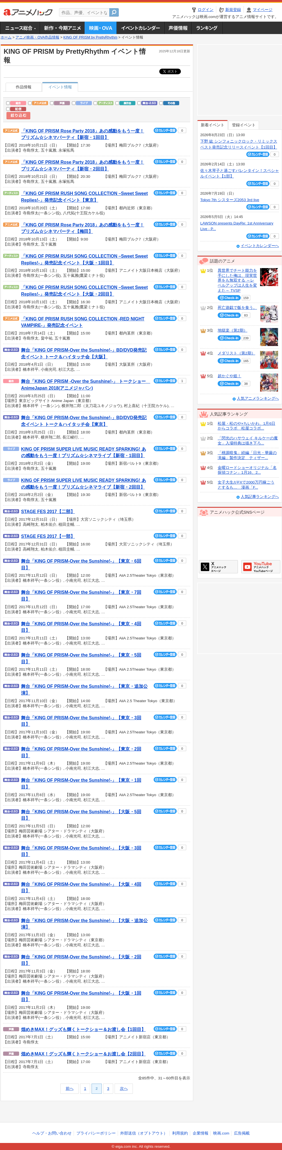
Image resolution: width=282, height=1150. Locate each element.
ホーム (6, 37)
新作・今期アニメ (62, 28)
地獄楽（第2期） (232, 330)
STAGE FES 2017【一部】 (48, 536)
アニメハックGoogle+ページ (260, 566)
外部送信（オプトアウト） (143, 1133)
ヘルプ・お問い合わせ (52, 1133)
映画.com (221, 1133)
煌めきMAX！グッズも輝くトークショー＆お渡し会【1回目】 (83, 1029)
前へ (70, 1088)
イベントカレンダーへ (260, 246)
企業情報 (200, 1133)
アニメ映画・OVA (101, 28)
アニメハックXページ (218, 566)
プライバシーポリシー (96, 1133)
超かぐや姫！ (229, 376)
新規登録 (233, 10)
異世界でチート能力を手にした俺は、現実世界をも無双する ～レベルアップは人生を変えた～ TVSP (237, 280)
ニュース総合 (20, 28)
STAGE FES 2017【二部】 (48, 511)
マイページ (262, 10)
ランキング (207, 28)
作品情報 (23, 87)
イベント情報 (60, 87)
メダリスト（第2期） (236, 353)
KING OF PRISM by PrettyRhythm (90, 37)
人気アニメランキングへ (258, 398)
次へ (124, 1088)
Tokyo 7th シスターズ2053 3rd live (229, 200)
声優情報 (178, 28)
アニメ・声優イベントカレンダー (141, 28)
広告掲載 (242, 1133)
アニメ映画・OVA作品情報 (37, 37)
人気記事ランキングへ (260, 497)
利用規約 (180, 1133)
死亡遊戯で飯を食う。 (237, 308)
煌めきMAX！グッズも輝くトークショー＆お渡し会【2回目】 (83, 1054)
